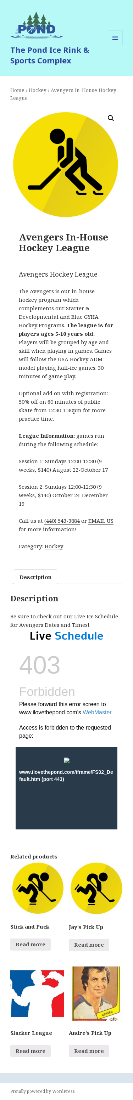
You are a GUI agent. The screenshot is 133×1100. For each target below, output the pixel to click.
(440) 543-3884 (62, 520)
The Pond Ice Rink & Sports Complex (49, 55)
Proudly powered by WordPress (42, 1091)
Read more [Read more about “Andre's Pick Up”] (89, 1050)
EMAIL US (100, 520)
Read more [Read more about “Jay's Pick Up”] (89, 944)
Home (17, 90)
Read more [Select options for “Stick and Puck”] (30, 944)
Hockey (37, 90)
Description (35, 576)
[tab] (35, 576)
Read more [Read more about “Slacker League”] (30, 1050)
